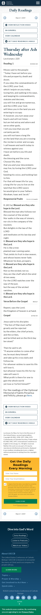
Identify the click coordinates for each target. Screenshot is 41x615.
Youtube (18, 598)
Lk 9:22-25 (34, 316)
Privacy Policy (28, 612)
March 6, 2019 (5, 18)
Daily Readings (20, 535)
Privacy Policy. (13, 496)
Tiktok (35, 598)
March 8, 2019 (36, 18)
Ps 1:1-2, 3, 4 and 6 (32, 199)
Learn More (11, 570)
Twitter (6, 598)
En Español (10, 30)
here (29, 395)
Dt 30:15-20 (34, 64)
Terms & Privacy (22, 505)
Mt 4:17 (35, 302)
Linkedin (23, 598)
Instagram (29, 598)
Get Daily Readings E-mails (21, 41)
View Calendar (12, 36)
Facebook (12, 598)
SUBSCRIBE (20, 501)
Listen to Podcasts (20, 540)
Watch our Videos (20, 545)
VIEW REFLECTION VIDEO (19, 25)
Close (19, 601)
